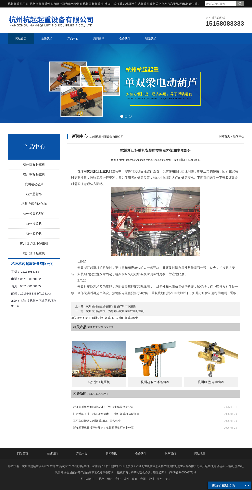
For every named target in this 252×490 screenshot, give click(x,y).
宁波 (118, 478)
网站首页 (224, 136)
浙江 (167, 478)
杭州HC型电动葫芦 (211, 382)
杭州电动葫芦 (34, 184)
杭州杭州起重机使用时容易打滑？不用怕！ (112, 306)
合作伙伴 (140, 453)
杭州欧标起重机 (34, 174)
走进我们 (52, 453)
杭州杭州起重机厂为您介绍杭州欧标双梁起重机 (115, 311)
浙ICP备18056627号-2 (182, 472)
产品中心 (81, 453)
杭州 (101, 478)
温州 (126, 478)
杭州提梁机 (34, 223)
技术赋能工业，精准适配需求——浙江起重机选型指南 (106, 413)
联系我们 (170, 453)
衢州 (159, 478)
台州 (143, 478)
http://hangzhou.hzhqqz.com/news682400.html (145, 159)
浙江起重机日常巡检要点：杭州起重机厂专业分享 (103, 427)
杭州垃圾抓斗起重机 (34, 243)
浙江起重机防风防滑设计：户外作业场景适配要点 (103, 407)
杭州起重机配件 (34, 213)
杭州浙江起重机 (99, 382)
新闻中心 (238, 136)
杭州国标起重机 (93, 3)
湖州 (151, 478)
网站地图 (199, 453)
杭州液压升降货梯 (34, 204)
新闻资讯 (111, 453)
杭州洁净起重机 (34, 253)
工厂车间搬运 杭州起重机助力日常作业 (97, 420)
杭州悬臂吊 (34, 194)
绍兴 (110, 478)
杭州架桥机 (34, 233)
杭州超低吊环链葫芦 (155, 382)
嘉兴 (134, 478)
